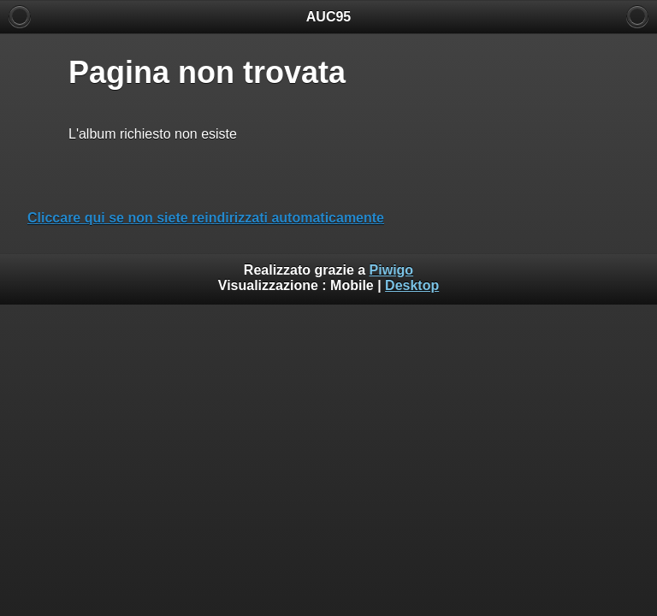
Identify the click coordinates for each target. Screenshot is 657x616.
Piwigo (392, 270)
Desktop (412, 285)
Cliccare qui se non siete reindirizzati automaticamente (205, 217)
